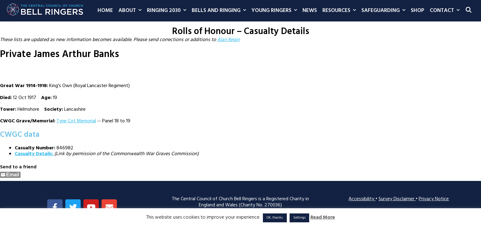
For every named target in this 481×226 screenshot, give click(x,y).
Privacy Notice (434, 199)
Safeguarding (384, 10)
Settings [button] (299, 217)
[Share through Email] (10, 175)
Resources (340, 10)
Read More (322, 217)
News (309, 10)
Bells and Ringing (220, 10)
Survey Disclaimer (397, 199)
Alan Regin (228, 40)
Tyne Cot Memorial (76, 121)
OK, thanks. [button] (275, 217)
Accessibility (361, 199)
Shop (417, 10)
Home (105, 10)
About (131, 10)
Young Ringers (276, 10)
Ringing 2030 (168, 10)
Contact (446, 10)
